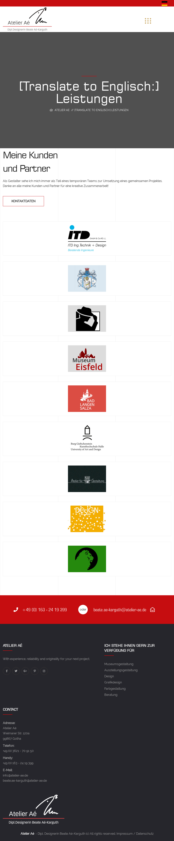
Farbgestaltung (115, 688)
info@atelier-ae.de (15, 775)
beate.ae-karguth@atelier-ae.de (124, 609)
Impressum (125, 833)
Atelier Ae (62, 110)
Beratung (110, 695)
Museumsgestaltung (118, 664)
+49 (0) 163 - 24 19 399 (40, 609)
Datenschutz (145, 833)
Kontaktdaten (23, 201)
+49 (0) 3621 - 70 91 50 (18, 751)
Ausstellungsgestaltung (121, 670)
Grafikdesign (113, 682)
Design (109, 676)
